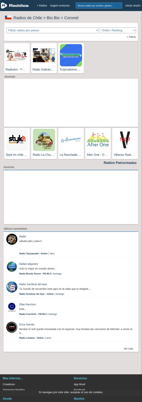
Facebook (79, 389)
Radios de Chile (27, 18)
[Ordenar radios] (118, 30)
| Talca (37, 253)
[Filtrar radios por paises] (52, 30)
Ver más (128, 348)
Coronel (71, 18)
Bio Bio (53, 18)
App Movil (79, 384)
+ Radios (42, 5)
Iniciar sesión (133, 5)
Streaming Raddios (14, 389)
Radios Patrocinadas (120, 163)
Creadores (9, 384)
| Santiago (40, 273)
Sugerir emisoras (60, 5)
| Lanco (35, 338)
